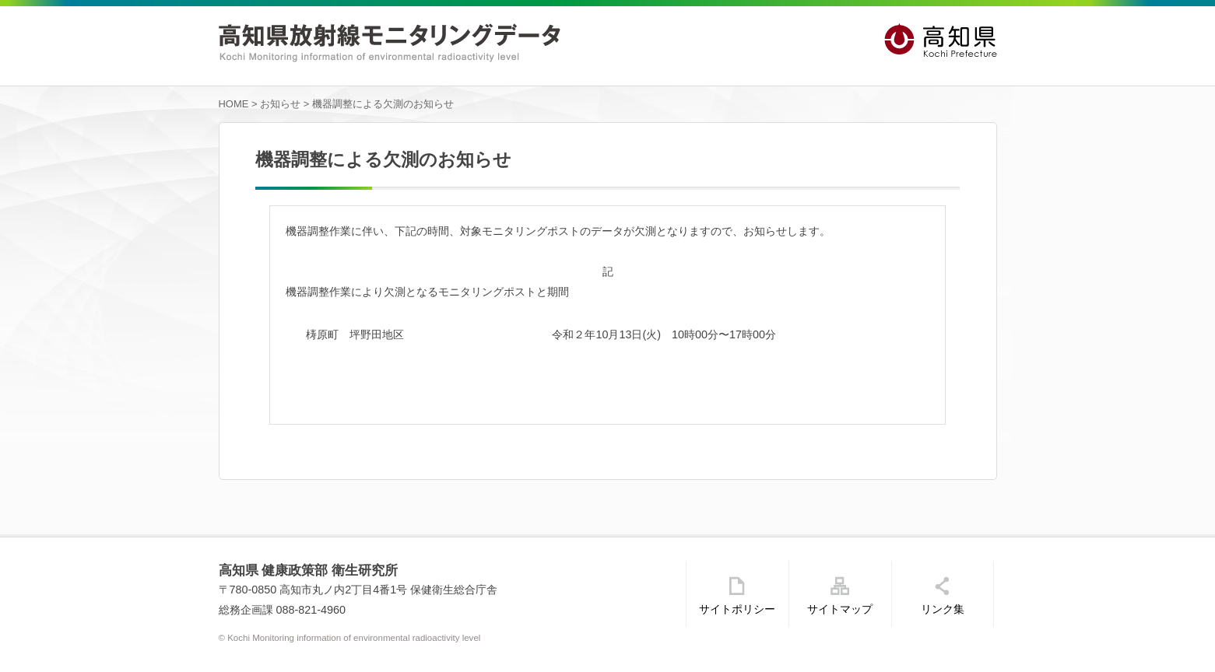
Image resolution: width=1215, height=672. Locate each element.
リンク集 (942, 609)
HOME (234, 104)
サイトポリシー (737, 609)
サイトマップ (840, 609)
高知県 (940, 40)
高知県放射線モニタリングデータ (390, 42)
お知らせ (280, 104)
